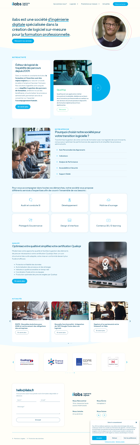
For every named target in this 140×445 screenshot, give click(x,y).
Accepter (99, 438)
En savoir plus (22, 332)
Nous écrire (101, 401)
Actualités (106, 4)
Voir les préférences (130, 438)
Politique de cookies (110, 442)
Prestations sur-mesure (90, 4)
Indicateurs (63, 156)
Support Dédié (65, 174)
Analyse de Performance (68, 162)
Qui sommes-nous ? (60, 4)
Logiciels (74, 4)
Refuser (114, 438)
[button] (136, 422)
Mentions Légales (120, 442)
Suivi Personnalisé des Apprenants (72, 150)
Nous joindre (78, 411)
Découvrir (62, 109)
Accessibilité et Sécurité (68, 168)
